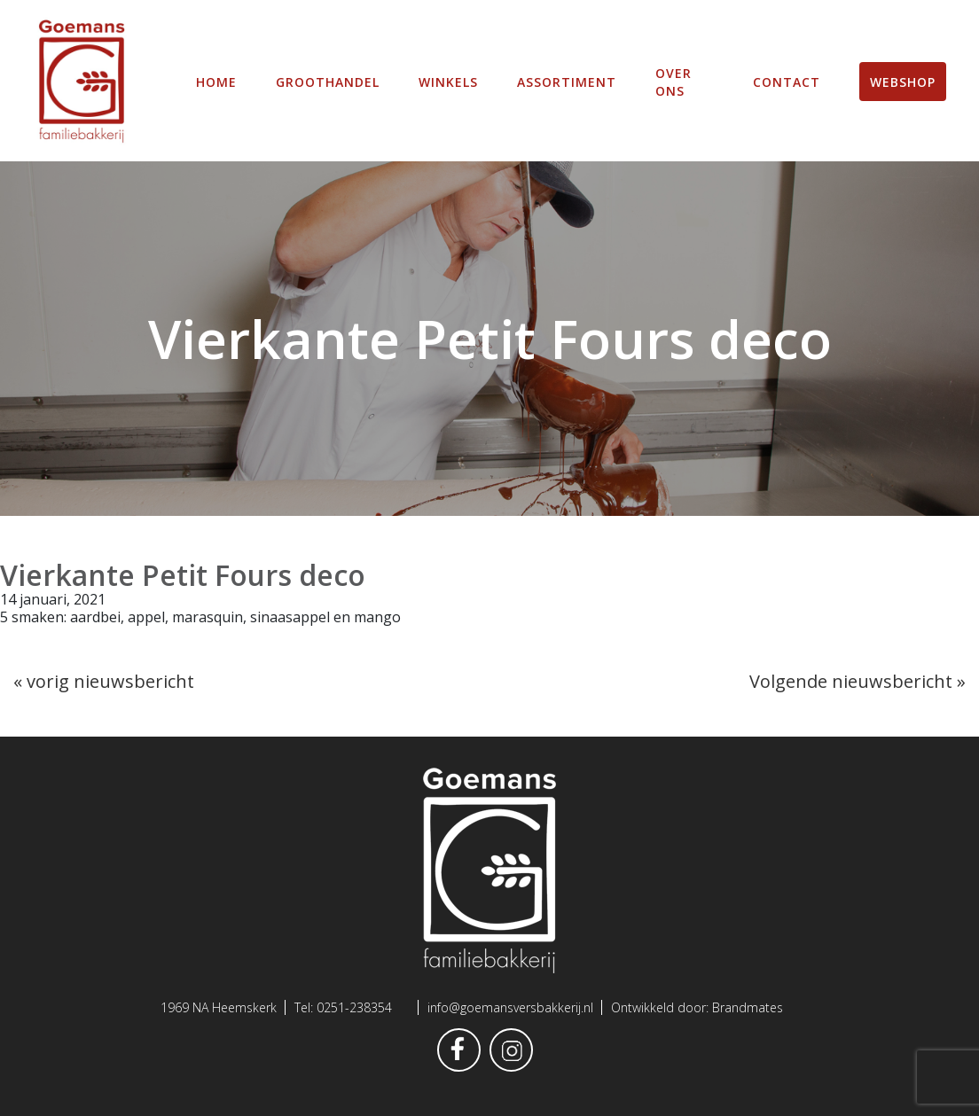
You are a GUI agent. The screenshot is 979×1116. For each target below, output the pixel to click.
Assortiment (566, 80)
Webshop (903, 80)
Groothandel (328, 80)
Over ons (673, 80)
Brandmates (747, 1007)
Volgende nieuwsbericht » (857, 679)
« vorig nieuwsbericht (103, 679)
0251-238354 (354, 1007)
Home (216, 80)
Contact (786, 80)
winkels (448, 80)
